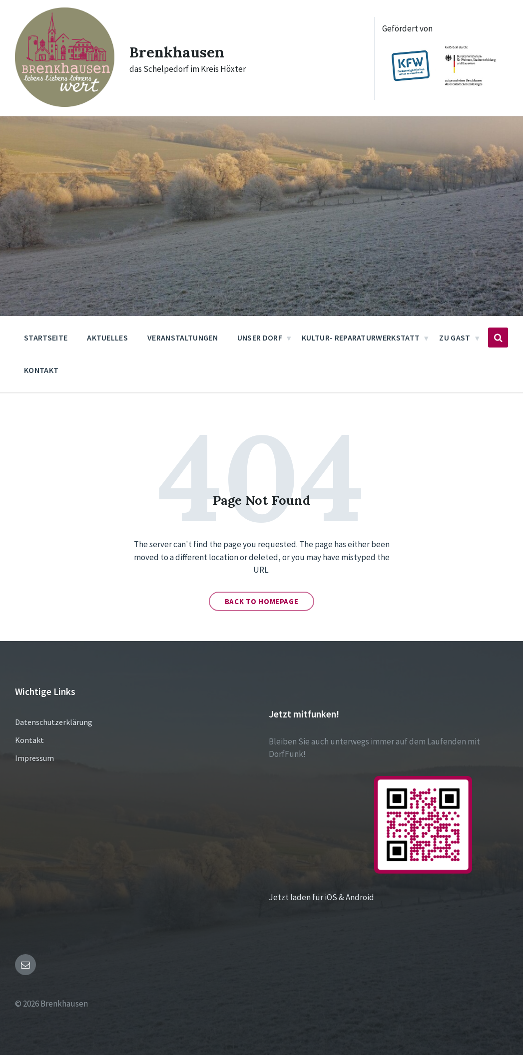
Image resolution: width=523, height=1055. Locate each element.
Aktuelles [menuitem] (107, 338)
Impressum (34, 758)
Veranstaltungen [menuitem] (182, 338)
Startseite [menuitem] (45, 338)
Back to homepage (262, 601)
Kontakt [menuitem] (41, 370)
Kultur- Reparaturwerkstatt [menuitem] (361, 338)
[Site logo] (64, 103)
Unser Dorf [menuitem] (259, 338)
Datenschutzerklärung (53, 722)
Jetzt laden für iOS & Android (370, 897)
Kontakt (29, 740)
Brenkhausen (177, 51)
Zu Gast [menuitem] (454, 338)
